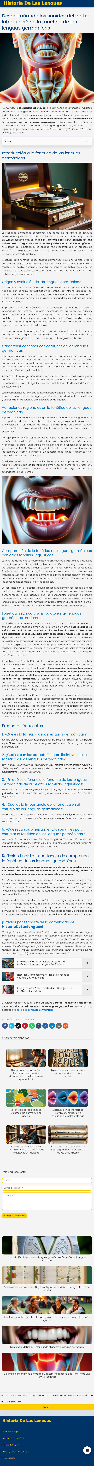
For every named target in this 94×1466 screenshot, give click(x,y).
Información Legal (10, 1431)
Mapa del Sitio (8, 1458)
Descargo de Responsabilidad (15, 1451)
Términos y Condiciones (13, 1438)
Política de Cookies (10, 1445)
